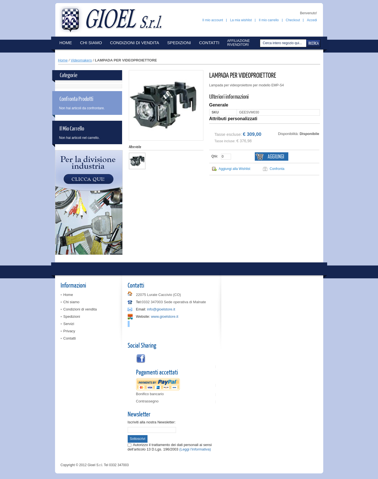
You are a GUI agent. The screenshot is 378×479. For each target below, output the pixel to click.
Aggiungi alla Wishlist (234, 169)
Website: (143, 316)
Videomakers (81, 60)
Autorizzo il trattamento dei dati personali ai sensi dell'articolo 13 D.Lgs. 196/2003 (170, 447)
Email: (141, 309)
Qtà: (214, 156)
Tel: (139, 302)
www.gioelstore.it (164, 316)
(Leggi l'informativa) (195, 449)
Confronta (277, 169)
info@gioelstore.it (161, 309)
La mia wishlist (241, 20)
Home (63, 60)
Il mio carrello (269, 20)
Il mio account (212, 20)
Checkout (293, 20)
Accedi (312, 20)
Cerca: (260, 43)
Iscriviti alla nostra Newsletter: (152, 422)
